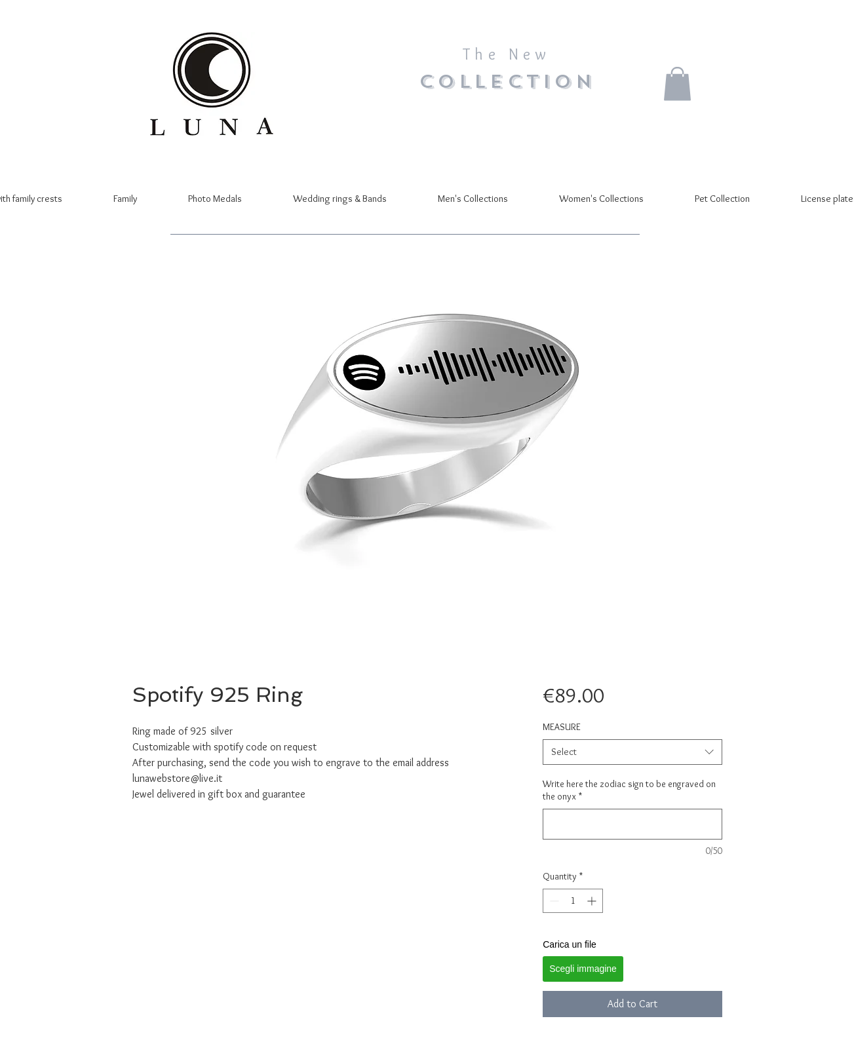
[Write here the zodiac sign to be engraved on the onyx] (632, 824)
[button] (677, 83)
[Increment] (593, 900)
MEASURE (562, 727)
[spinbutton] (573, 900)
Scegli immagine (583, 968)
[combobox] (632, 752)
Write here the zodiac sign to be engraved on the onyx (629, 790)
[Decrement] (553, 900)
